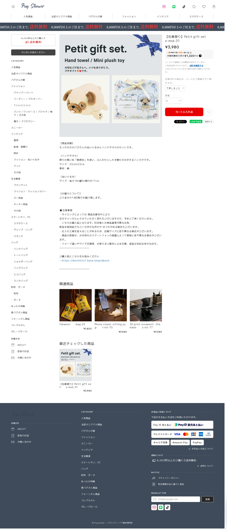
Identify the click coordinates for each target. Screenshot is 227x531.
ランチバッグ (21, 280)
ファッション (129, 16)
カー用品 (18, 197)
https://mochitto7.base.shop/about (86, 260)
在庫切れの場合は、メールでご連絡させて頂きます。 (188, 80)
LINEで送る (196, 121)
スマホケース (196, 16)
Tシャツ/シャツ (22, 105)
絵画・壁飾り (21, 146)
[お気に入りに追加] (209, 112)
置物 (16, 140)
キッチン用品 (21, 204)
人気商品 (28, 16)
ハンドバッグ (21, 248)
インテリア (163, 16)
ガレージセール (19, 331)
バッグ (14, 242)
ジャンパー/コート (24, 92)
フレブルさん (18, 325)
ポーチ (17, 299)
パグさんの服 (96, 16)
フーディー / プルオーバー (28, 98)
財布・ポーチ (18, 287)
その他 (17, 172)
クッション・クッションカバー (30, 191)
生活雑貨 (15, 178)
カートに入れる (184, 111)
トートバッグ (21, 255)
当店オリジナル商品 (61, 16)
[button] (15, 6)
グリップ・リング (23, 229)
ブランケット (21, 185)
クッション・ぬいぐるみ (26, 159)
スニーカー (17, 127)
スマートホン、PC (21, 216)
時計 (16, 153)
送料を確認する (197, 65)
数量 (167, 95)
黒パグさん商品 (19, 312)
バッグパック (21, 267)
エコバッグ (19, 274)
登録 (207, 499)
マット (17, 165)
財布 (16, 293)
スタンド (18, 236)
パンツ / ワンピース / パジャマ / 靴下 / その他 (33, 113)
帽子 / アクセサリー (24, 121)
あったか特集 (18, 306)
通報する (208, 121)
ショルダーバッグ (23, 261)
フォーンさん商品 (20, 318)
